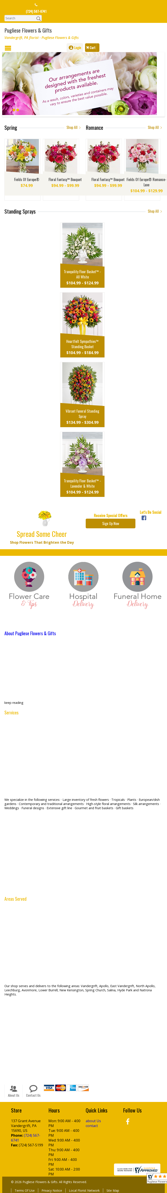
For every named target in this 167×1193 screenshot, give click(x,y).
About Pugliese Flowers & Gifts (30, 633)
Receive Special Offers (110, 515)
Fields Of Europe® (26, 179)
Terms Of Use (25, 1190)
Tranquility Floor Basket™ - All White (82, 274)
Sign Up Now (110, 523)
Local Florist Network (84, 1190)
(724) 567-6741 (36, 11)
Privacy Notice (52, 1190)
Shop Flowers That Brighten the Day (42, 542)
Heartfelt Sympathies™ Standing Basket (82, 344)
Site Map (112, 1190)
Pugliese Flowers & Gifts (28, 30)
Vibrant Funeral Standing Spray (82, 413)
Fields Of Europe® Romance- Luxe (146, 182)
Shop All (73, 127)
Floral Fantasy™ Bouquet (65, 179)
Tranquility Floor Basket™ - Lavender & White (82, 483)
